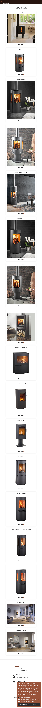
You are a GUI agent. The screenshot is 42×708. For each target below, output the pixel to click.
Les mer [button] (26, 695)
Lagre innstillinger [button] (23, 704)
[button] (19, 697)
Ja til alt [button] (34, 704)
